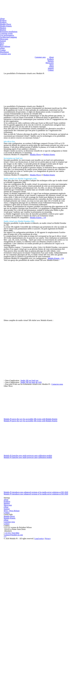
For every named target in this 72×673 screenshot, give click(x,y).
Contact (3, 50)
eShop (2, 48)
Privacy (48, 539)
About (2, 19)
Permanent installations (8, 32)
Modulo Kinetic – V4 (38, 218)
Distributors (4, 52)
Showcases (4, 39)
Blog (2, 45)
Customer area (5, 54)
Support (3, 41)
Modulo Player (5, 24)
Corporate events (6, 33)
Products (3, 20)
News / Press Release (11, 511)
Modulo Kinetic (6, 26)
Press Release (5, 46)
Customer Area (9, 522)
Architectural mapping (8, 37)
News (2, 43)
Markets (3, 28)
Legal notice (39, 539)
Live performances (7, 35)
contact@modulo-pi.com (13, 535)
